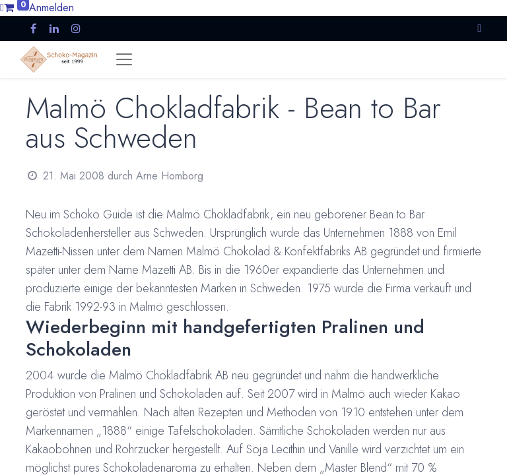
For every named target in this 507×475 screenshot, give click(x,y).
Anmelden (51, 7)
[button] (479, 28)
